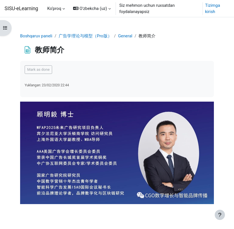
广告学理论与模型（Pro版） (85, 35)
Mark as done (38, 69)
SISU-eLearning (21, 8)
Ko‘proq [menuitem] (54, 8)
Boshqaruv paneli (36, 35)
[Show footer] (220, 215)
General (125, 35)
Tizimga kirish (212, 8)
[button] (91, 8)
